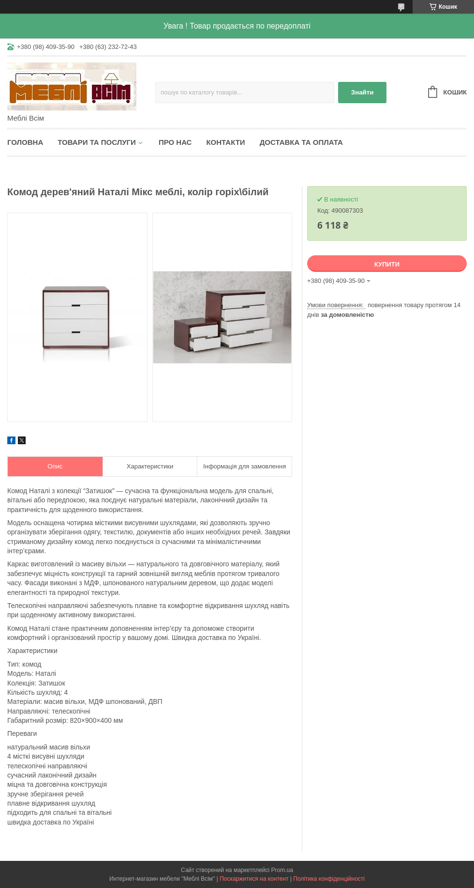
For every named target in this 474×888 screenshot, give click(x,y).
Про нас (175, 142)
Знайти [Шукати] (362, 92)
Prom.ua (282, 870)
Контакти (225, 142)
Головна (25, 142)
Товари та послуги (97, 142)
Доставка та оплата (301, 142)
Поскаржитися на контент (254, 878)
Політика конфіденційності (329, 878)
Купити (387, 264)
